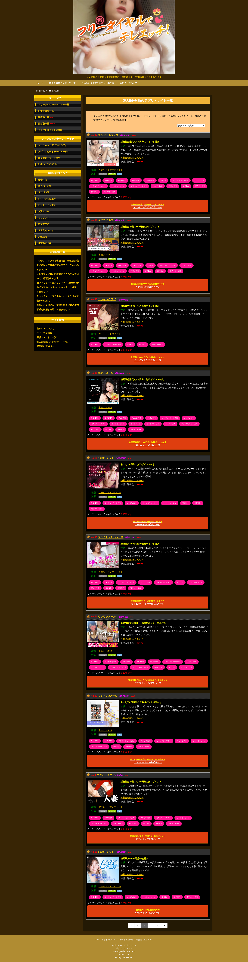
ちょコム (180, 582)
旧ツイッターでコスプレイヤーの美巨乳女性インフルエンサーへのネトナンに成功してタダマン (58, 287)
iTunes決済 (126, 661)
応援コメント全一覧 (46, 337)
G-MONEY (122, 180)
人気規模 (42, 237)
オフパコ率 (43, 192)
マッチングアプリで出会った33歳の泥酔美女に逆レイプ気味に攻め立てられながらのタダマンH (58, 265)
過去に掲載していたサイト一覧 (52, 342)
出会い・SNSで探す (48, 164)
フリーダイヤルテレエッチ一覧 (53, 104)
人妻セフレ (43, 211)
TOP (97, 940)
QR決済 (163, 180)
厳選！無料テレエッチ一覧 (62, 83)
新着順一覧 (45, 117)
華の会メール (105, 373)
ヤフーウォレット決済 (189, 424)
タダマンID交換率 (47, 199)
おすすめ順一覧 (46, 111)
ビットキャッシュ (118, 186)
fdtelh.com (124, 954)
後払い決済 (173, 186)
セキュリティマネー (98, 186)
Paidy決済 (135, 180)
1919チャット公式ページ (147, 523)
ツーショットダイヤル (110, 334)
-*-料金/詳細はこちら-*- (132, 157)
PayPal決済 (122, 265)
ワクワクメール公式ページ (147, 681)
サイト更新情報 (44, 333)
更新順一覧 (46, 123)
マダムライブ (104, 775)
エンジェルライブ (108, 135)
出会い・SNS (105, 254)
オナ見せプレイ (46, 230)
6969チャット (106, 852)
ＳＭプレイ (43, 218)
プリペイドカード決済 (139, 186)
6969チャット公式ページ (147, 911)
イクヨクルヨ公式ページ (147, 285)
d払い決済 (108, 180)
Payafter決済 (136, 418)
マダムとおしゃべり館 (110, 537)
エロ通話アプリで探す (49, 158)
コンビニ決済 (199, 180)
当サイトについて (128, 83)
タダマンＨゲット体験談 (50, 130)
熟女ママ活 (43, 224)
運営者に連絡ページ (46, 346)
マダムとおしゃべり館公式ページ (147, 602)
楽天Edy (186, 186)
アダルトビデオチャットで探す (53, 151)
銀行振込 (94, 192)
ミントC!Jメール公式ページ (147, 761)
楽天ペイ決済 (200, 186)
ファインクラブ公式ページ (147, 359)
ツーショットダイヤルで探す (52, 145)
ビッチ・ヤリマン (47, 205)
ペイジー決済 (157, 186)
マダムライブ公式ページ (147, 837)
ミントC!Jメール (107, 696)
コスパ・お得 (44, 186)
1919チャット (106, 458)
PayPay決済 (150, 180)
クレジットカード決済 (180, 180)
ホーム (40, 83)
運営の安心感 (44, 243)
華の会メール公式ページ (147, 444)
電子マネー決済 (109, 192)
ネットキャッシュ (118, 424)
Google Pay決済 (110, 661)
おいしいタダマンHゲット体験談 (97, 83)
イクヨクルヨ (105, 220)
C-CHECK (95, 180)
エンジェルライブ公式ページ (147, 206)
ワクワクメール (107, 616)
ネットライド (135, 424)
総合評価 (42, 180)
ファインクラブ (107, 299)
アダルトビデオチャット (111, 169)
